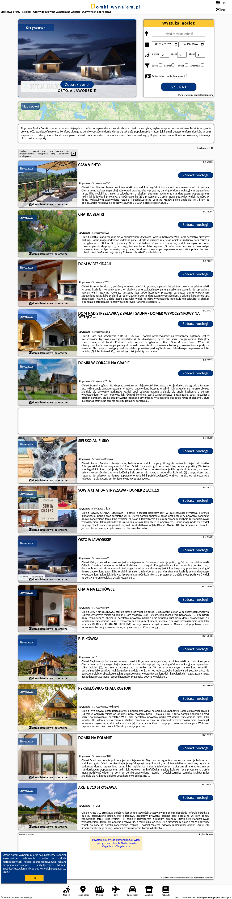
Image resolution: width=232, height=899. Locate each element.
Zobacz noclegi (195, 175)
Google (61, 855)
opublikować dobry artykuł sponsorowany (195, 877)
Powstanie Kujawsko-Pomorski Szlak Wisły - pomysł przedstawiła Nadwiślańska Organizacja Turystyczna (116, 843)
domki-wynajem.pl (116, 7)
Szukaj (178, 87)
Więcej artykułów (26, 834)
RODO (6, 872)
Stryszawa (26, 168)
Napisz (227, 897)
